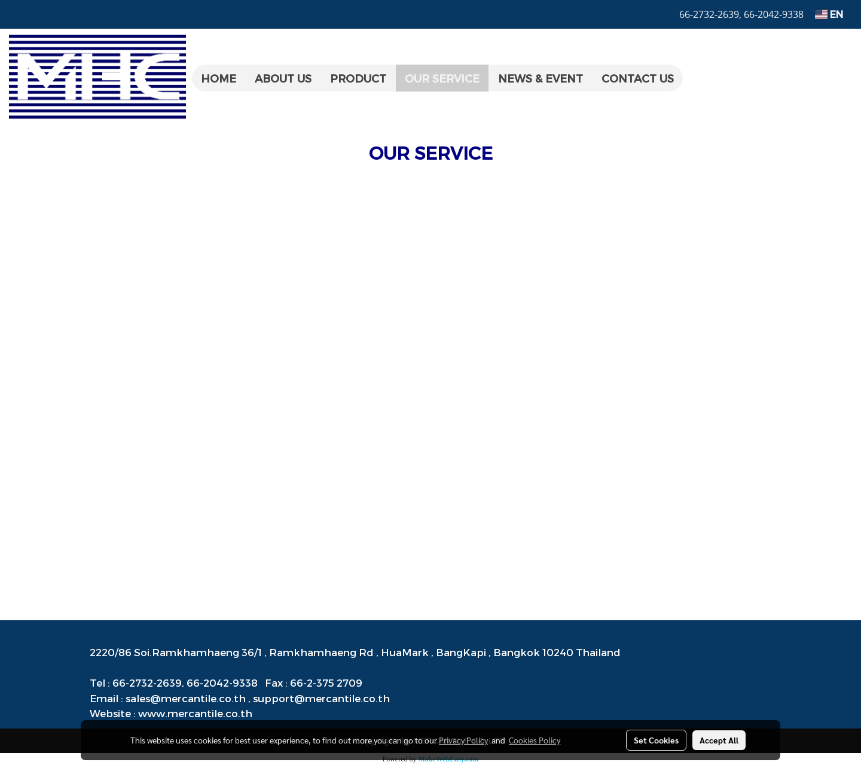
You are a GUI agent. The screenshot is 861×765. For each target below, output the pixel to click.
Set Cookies (656, 739)
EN (829, 14)
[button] (693, 78)
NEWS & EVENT (540, 78)
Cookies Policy (534, 739)
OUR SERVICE (442, 78)
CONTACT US (638, 78)
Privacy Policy (463, 739)
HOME (218, 78)
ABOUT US (283, 78)
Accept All (719, 739)
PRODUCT (358, 78)
